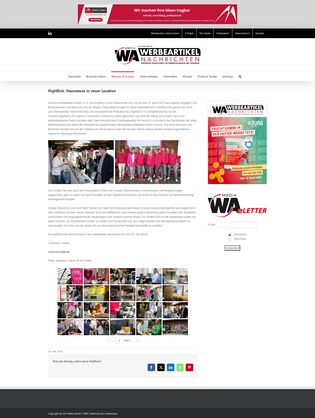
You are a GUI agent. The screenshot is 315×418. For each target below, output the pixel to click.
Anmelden (240, 234)
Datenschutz (96, 413)
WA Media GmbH (72, 413)
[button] (240, 76)
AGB (85, 413)
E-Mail (211, 225)
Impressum (111, 413)
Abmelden (240, 239)
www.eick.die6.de (59, 252)
